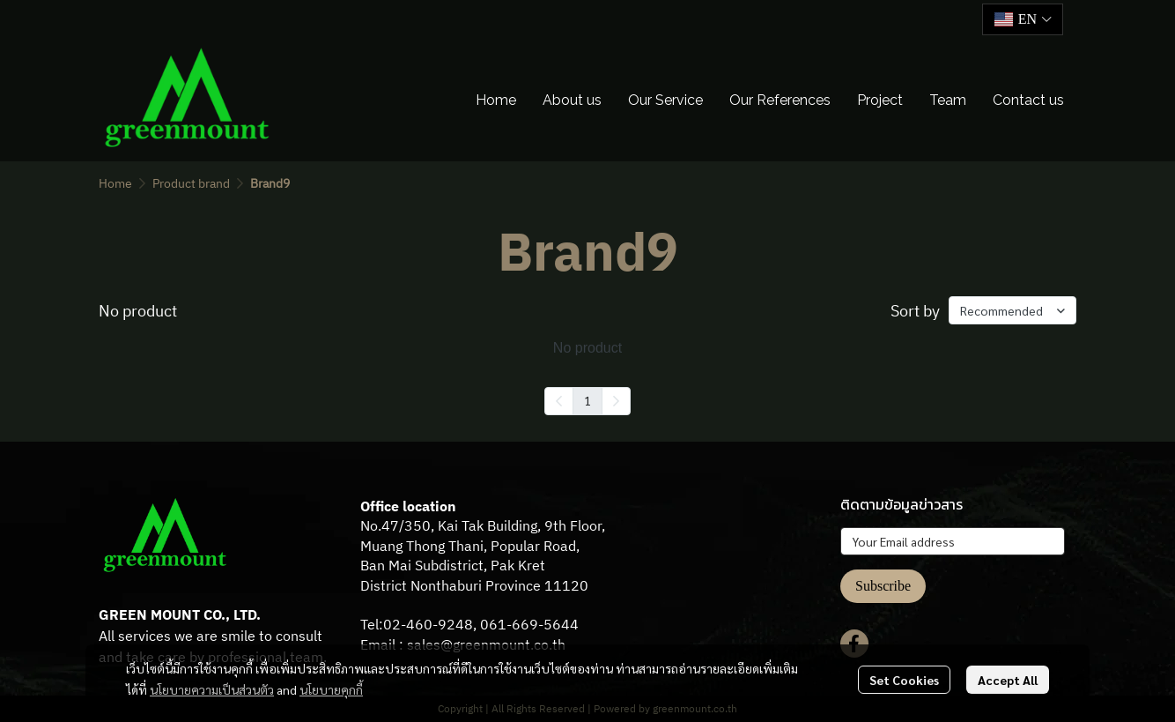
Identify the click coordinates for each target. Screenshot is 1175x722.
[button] (1022, 19)
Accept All (1008, 680)
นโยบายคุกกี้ (331, 689)
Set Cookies (904, 680)
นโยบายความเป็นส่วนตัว (212, 689)
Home (115, 183)
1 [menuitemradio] (587, 400)
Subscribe (883, 585)
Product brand (191, 183)
